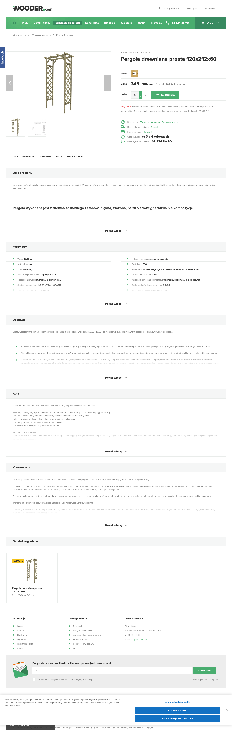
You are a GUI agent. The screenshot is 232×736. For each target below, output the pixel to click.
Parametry (29, 156)
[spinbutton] (135, 95)
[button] (140, 93)
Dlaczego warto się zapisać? (206, 679)
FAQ (75, 648)
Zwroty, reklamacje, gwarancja (87, 635)
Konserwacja (75, 156)
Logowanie (22, 639)
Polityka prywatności (82, 630)
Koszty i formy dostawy (83, 644)
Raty (59, 156)
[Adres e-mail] (112, 670)
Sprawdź (155, 127)
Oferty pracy (22, 635)
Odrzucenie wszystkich (177, 710)
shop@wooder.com (139, 639)
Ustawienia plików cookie (177, 702)
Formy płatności (80, 639)
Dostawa (46, 156)
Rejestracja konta (25, 644)
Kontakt (20, 648)
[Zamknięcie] (226, 709)
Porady (20, 630)
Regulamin (78, 626)
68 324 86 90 (134, 635)
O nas (20, 626)
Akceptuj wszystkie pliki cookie (177, 718)
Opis (15, 156)
